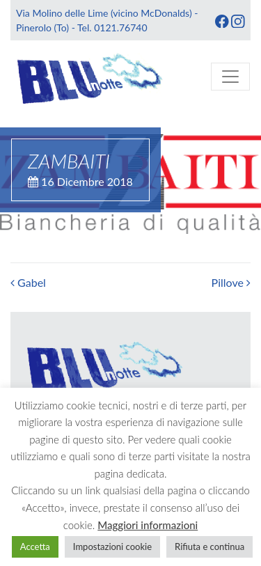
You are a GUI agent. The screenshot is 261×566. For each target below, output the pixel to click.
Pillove (231, 282)
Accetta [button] (35, 546)
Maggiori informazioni (147, 525)
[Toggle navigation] (230, 77)
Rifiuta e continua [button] (209, 546)
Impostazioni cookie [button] (112, 546)
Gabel (28, 282)
